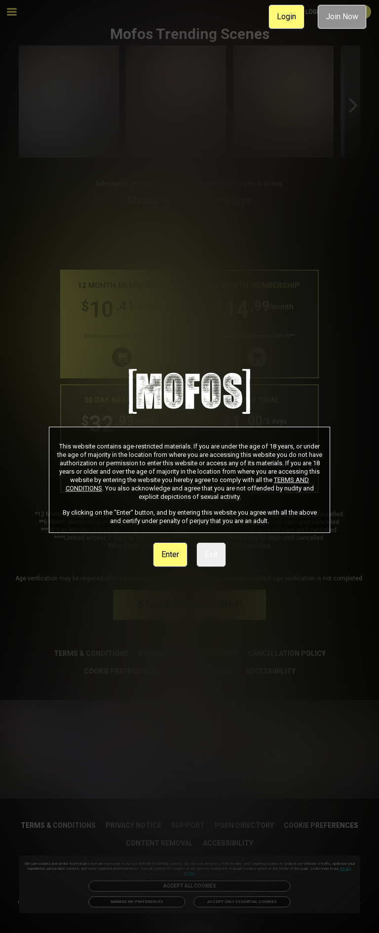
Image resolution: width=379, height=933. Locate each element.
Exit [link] (211, 554)
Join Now (342, 16)
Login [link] (286, 16)
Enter (170, 554)
